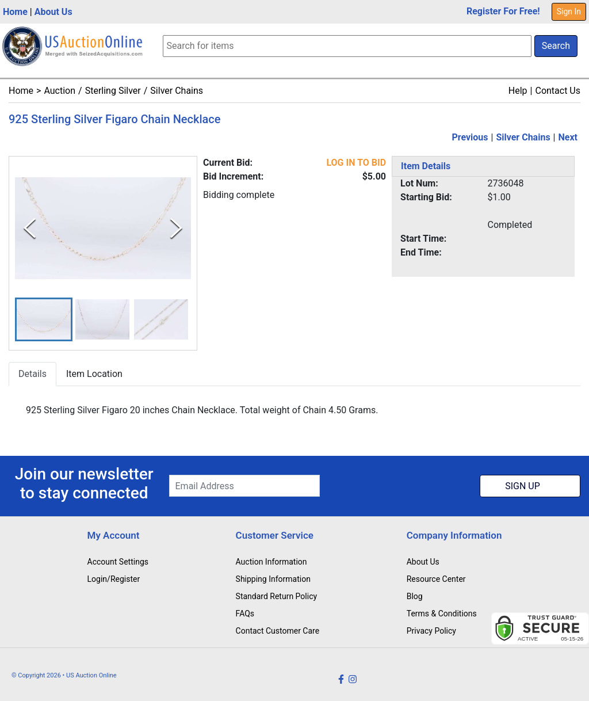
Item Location (94, 374)
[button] (43, 320)
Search (556, 45)
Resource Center (436, 579)
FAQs (245, 613)
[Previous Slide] (29, 228)
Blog (415, 596)
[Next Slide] (176, 228)
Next (568, 137)
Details (32, 374)
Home (15, 11)
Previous (470, 137)
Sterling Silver (113, 90)
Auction (59, 90)
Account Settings (117, 561)
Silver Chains (176, 90)
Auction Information (271, 561)
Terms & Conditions (442, 613)
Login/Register (113, 579)
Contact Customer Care (278, 630)
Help (517, 90)
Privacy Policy (431, 630)
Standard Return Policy (277, 596)
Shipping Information (273, 579)
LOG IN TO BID (356, 162)
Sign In (569, 11)
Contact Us (557, 90)
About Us (53, 11)
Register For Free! (503, 11)
